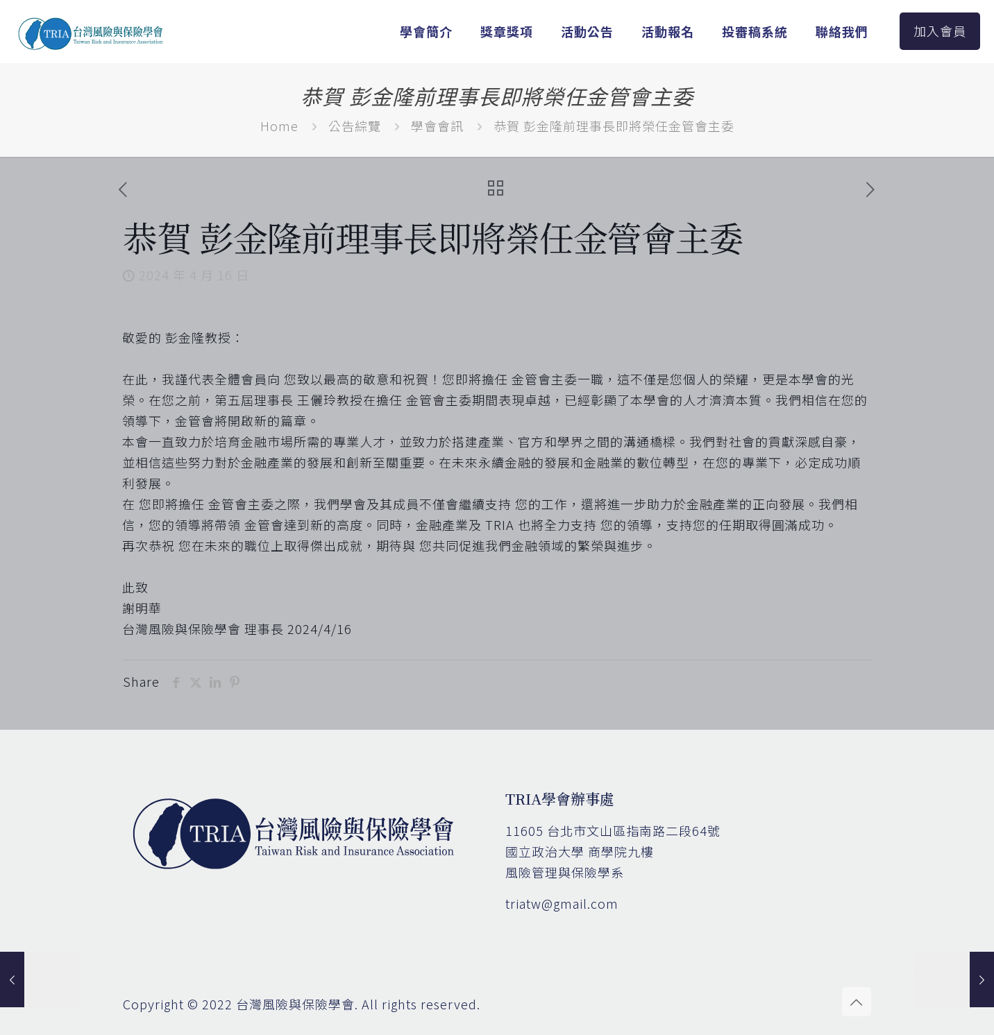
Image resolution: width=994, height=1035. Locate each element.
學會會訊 (437, 126)
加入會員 (939, 31)
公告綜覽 (354, 126)
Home (279, 126)
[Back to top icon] (856, 1001)
